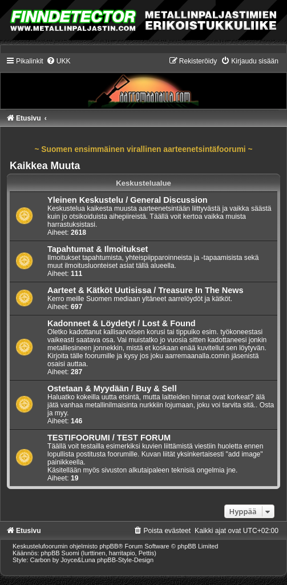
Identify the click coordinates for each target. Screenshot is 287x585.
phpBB (108, 546)
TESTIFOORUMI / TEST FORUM (109, 437)
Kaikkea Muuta (45, 165)
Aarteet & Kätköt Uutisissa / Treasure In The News (145, 290)
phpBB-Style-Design (125, 559)
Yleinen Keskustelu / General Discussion (127, 200)
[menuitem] (58, 61)
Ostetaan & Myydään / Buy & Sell (112, 388)
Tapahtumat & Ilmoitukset (97, 249)
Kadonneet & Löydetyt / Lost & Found (121, 323)
